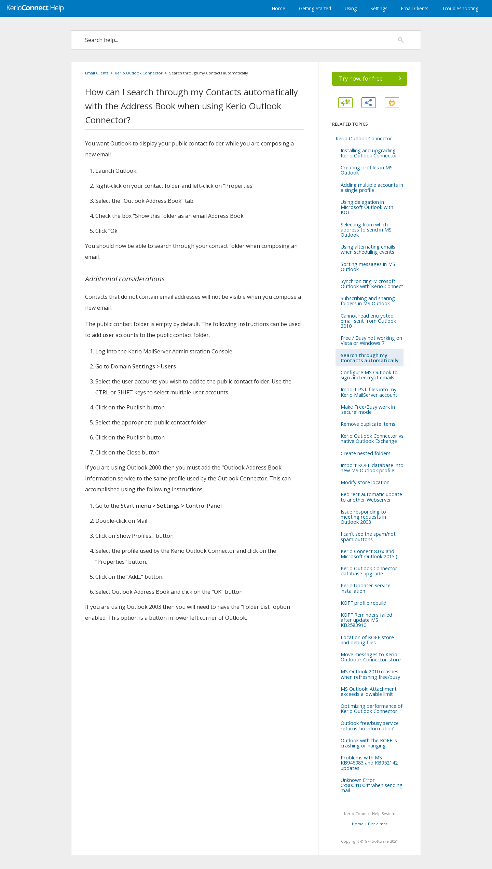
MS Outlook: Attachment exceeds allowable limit (369, 691)
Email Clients (414, 8)
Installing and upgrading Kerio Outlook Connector (369, 153)
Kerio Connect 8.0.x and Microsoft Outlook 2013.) (369, 554)
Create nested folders (366, 453)
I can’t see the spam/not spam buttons (368, 536)
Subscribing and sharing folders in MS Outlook (368, 301)
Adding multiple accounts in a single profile (372, 187)
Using (351, 8)
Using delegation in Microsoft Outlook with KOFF (367, 207)
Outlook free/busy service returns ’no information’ (370, 725)
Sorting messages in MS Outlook (368, 266)
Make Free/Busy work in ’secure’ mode (368, 409)
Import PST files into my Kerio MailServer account (369, 392)
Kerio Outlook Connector (139, 72)
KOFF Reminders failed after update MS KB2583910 (366, 620)
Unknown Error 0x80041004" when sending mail (371, 785)
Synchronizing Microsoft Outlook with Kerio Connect (372, 284)
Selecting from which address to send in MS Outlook (366, 229)
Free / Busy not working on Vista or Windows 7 (371, 340)
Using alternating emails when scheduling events (368, 249)
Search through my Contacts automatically (370, 358)
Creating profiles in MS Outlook (367, 170)
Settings (378, 8)
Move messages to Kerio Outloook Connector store (371, 657)
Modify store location (365, 482)
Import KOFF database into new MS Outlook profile (372, 468)
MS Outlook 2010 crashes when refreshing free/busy (370, 674)
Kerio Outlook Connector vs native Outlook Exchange (372, 438)
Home (278, 8)
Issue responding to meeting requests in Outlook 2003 (363, 516)
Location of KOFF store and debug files (367, 640)
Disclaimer (377, 823)
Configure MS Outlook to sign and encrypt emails (369, 375)
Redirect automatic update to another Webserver (371, 497)
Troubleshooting (460, 8)
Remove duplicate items (368, 424)
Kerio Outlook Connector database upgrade (369, 571)
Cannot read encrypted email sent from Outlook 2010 (368, 320)
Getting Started (315, 8)
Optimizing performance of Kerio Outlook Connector (371, 708)
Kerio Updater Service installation (366, 588)
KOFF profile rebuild (363, 603)
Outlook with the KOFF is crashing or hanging (369, 743)
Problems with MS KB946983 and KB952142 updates (369, 762)
